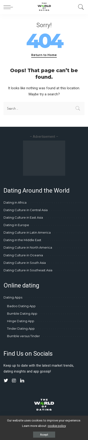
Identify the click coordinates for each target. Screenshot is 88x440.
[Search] (79, 7)
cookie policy (57, 426)
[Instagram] (14, 381)
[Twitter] (6, 381)
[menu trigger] (9, 7)
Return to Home (44, 55)
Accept (44, 434)
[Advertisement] (44, 158)
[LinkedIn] (22, 381)
